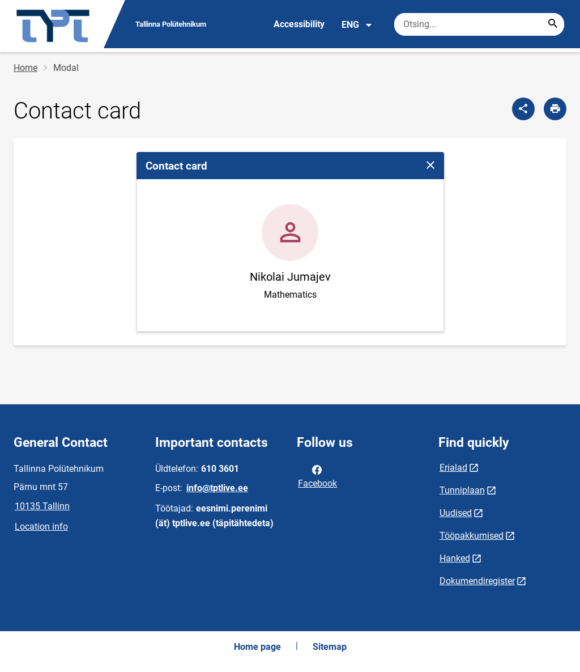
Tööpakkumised (472, 535)
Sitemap (330, 646)
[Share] (523, 109)
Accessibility (299, 24)
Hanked (455, 558)
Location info (41, 526)
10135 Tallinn (42, 506)
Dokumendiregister (477, 581)
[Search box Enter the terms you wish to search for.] (479, 24)
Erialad (453, 467)
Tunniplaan (462, 490)
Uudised (456, 513)
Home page (257, 646)
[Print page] (555, 109)
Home (25, 67)
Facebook (317, 475)
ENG (357, 25)
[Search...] (552, 24)
